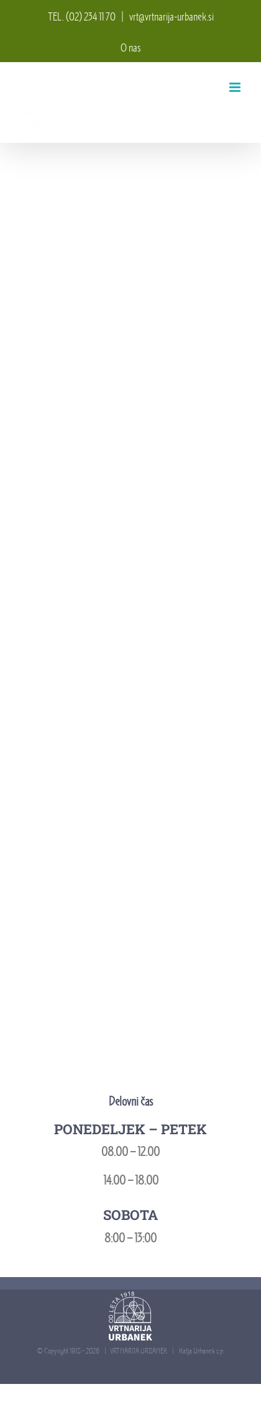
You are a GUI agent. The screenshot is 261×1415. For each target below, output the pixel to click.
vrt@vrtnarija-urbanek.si (171, 17)
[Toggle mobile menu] (235, 87)
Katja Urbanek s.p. (201, 1350)
